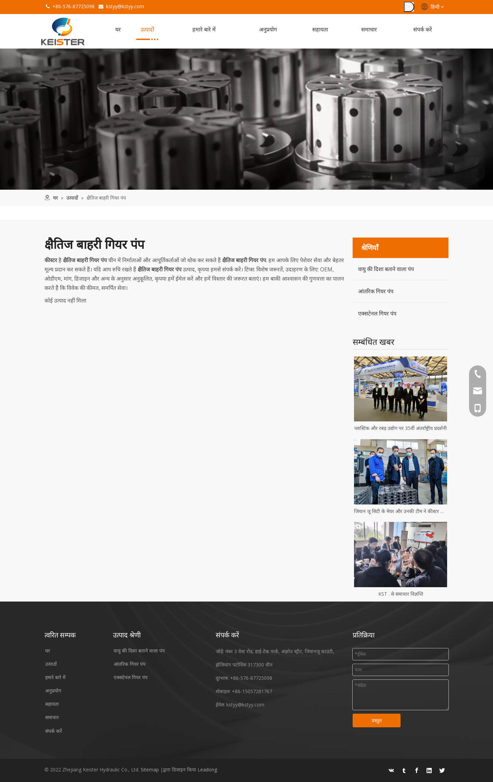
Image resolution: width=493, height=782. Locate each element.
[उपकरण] (246, 119)
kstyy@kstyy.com (125, 6)
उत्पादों (51, 664)
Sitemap (150, 769)
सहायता (52, 704)
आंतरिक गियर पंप (375, 291)
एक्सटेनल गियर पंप (377, 314)
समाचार (52, 717)
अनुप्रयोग (53, 691)
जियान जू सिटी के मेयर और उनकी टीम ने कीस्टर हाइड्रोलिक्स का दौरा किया (400, 511)
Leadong (207, 769)
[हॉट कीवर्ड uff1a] (409, 7)
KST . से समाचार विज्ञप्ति (400, 594)
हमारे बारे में (55, 677)
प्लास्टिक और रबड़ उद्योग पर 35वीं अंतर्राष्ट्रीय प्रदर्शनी (400, 428)
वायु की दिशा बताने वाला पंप (386, 269)
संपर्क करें (53, 731)
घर (47, 651)
